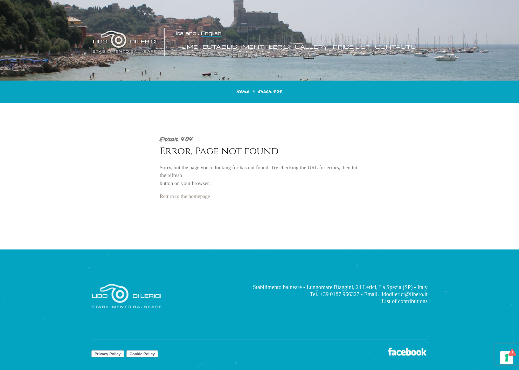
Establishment (233, 47)
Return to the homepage (185, 196)
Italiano (186, 33)
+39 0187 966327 (339, 294)
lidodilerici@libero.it (404, 294)
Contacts (395, 47)
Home (187, 47)
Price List (352, 47)
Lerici (279, 47)
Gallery (311, 47)
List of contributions (405, 301)
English (211, 33)
